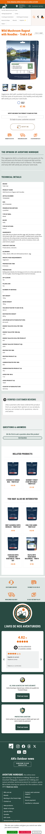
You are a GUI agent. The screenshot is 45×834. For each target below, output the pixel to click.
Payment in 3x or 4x (9, 138)
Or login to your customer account (22, 119)
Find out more (22, 696)
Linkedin (25, 752)
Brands (6, 795)
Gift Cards (7, 817)
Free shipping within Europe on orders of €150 (22, 2)
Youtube (19, 752)
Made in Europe (9, 808)
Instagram (18, 746)
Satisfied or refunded (32, 803)
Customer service (11, 587)
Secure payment (30, 800)
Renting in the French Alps (12, 798)
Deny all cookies (25, 832)
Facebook (23, 746)
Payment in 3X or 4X (34, 587)
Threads (29, 746)
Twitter (35, 746)
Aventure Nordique (12, 774)
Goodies (6, 814)
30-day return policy (35, 138)
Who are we (7, 792)
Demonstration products (12, 820)
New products (8, 805)
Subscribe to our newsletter (22, 764)
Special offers (8, 811)
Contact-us (7, 801)
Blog (11, 746)
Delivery (27, 797)
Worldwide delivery (22, 138)
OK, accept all (12, 832)
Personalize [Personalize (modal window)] (36, 832)
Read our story (12, 787)
